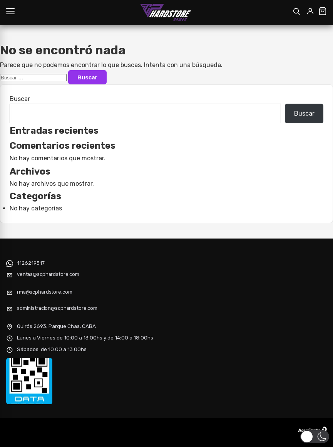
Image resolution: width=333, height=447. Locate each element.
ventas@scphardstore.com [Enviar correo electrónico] (48, 274)
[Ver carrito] (322, 11)
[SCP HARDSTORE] (166, 12)
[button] (314, 436)
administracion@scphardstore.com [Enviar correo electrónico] (57, 308)
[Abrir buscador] (296, 11)
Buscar (20, 99)
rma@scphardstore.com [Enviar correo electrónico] (44, 292)
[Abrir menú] (10, 11)
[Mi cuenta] (310, 11)
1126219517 (31, 263)
